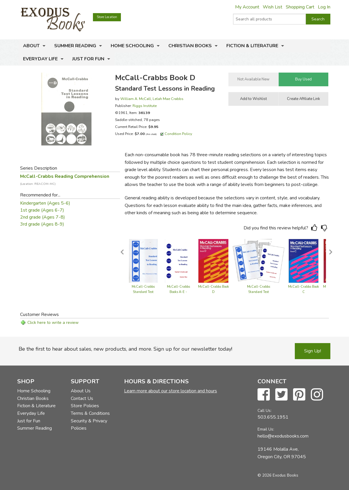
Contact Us (82, 398)
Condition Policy (178, 133)
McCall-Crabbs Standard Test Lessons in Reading (143, 291)
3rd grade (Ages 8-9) (42, 224)
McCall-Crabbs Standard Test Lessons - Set (258, 291)
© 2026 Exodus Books (278, 475)
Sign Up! (312, 351)
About (31, 46)
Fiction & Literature (252, 46)
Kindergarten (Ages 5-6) (45, 203)
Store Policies (85, 406)
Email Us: (266, 429)
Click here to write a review (53, 322)
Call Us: (265, 410)
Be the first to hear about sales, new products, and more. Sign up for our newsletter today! (125, 348)
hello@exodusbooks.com (283, 436)
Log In (324, 7)
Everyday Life (40, 59)
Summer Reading (75, 46)
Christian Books (190, 46)
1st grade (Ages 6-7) (42, 210)
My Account (247, 7)
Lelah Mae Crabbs (168, 98)
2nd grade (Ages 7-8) (42, 217)
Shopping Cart (300, 7)
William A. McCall (135, 98)
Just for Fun (88, 59)
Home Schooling (132, 46)
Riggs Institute (145, 105)
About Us (81, 391)
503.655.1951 (273, 417)
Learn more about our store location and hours (170, 391)
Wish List (272, 7)
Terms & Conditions (90, 413)
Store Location (107, 17)
